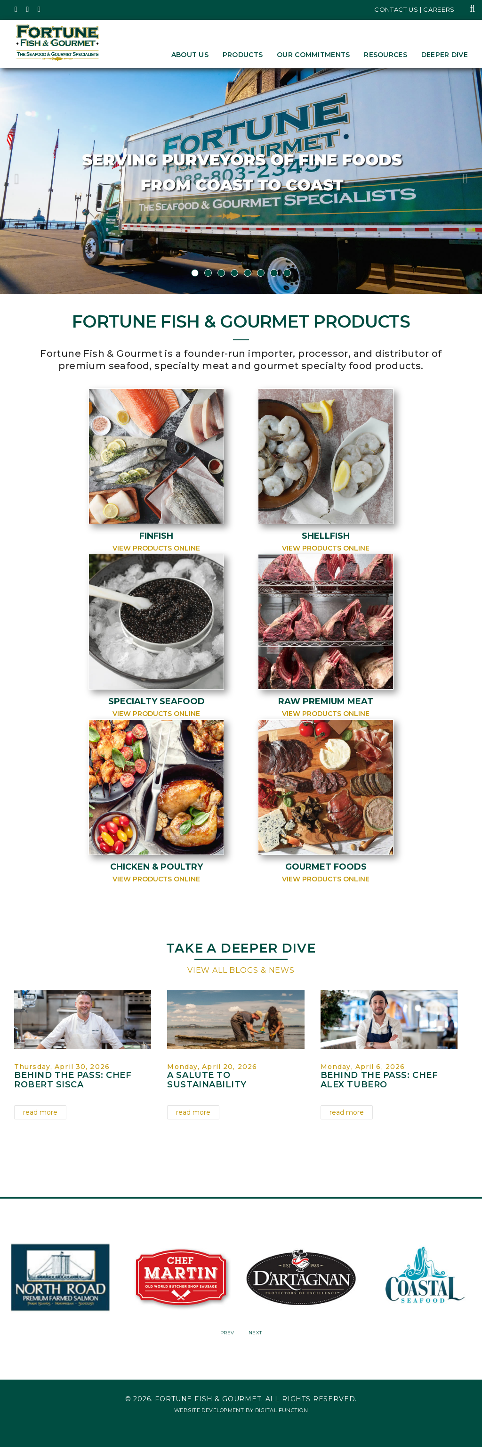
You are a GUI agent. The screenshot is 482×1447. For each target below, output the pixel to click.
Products (243, 54)
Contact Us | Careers (414, 9)
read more (40, 1112)
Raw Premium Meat (325, 701)
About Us (190, 54)
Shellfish (326, 536)
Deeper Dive (444, 54)
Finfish (156, 536)
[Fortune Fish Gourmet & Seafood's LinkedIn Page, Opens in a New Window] (39, 9)
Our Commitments (313, 54)
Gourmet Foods (326, 867)
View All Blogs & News (241, 970)
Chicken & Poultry (156, 867)
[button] (36, 181)
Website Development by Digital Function (241, 1409)
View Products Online (156, 548)
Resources (385, 54)
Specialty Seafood (156, 701)
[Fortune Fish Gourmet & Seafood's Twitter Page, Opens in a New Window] (16, 9)
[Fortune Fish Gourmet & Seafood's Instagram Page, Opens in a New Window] (28, 9)
